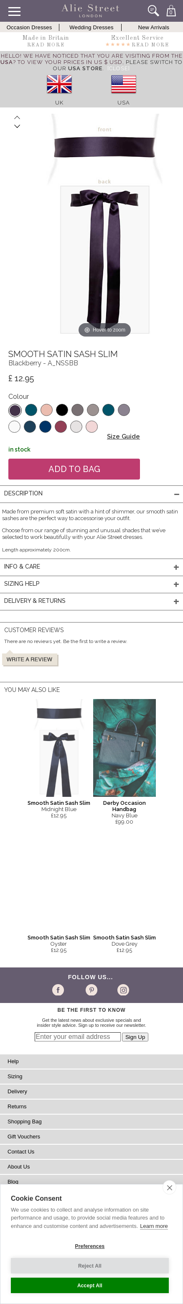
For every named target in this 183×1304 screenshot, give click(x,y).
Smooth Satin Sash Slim (59, 803)
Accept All (89, 1286)
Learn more (154, 1226)
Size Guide (123, 436)
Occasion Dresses (29, 27)
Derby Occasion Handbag (124, 806)
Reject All (90, 1266)
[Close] (118, 68)
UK (59, 103)
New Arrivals (154, 27)
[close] (169, 1187)
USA (123, 103)
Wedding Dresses (91, 27)
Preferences (90, 1246)
